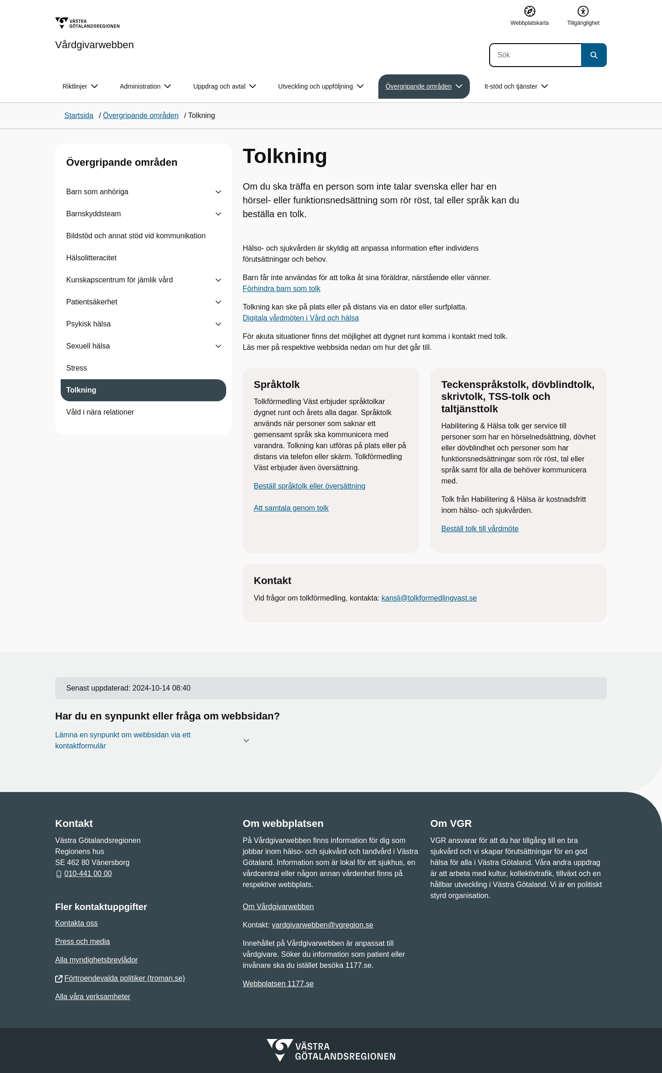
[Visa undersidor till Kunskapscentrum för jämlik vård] (218, 280)
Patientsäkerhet (91, 302)
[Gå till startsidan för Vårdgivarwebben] (94, 33)
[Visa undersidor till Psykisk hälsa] (218, 324)
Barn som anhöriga (97, 192)
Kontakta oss (76, 923)
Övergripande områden (121, 162)
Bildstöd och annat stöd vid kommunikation (135, 236)
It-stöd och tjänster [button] (516, 86)
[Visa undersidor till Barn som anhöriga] (218, 192)
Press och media (82, 941)
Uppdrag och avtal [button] (224, 86)
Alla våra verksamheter (93, 996)
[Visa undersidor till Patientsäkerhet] (218, 302)
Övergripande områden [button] (424, 86)
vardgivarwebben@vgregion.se (322, 925)
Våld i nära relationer (100, 412)
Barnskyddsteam (93, 214)
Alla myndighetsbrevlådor (96, 960)
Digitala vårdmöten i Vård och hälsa (301, 318)
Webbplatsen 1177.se (278, 984)
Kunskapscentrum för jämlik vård (119, 280)
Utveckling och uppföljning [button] (321, 86)
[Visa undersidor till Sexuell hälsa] (218, 346)
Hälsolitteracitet (91, 258)
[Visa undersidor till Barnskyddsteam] (218, 214)
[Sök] (535, 55)
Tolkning (81, 390)
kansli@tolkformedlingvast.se (429, 598)
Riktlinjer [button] (80, 86)
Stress (76, 368)
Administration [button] (145, 86)
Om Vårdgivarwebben (278, 906)
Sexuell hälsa (88, 346)
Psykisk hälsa (88, 324)
